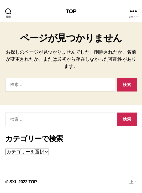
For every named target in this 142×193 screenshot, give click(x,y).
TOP (71, 11)
